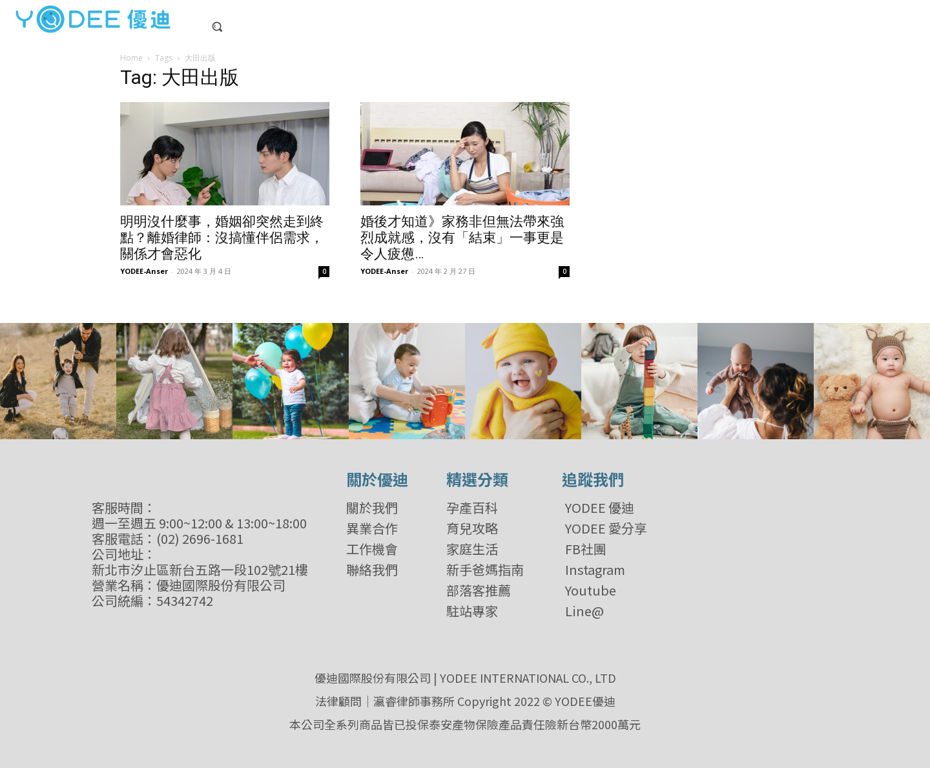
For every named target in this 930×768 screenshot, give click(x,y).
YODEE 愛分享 (606, 528)
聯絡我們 (372, 569)
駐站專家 (472, 611)
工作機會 (372, 549)
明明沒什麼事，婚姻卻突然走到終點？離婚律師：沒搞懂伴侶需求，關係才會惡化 (222, 238)
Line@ (584, 611)
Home (131, 57)
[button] (217, 26)
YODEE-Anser (144, 271)
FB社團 (585, 549)
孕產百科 (472, 507)
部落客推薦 (478, 590)
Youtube (590, 590)
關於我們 (372, 507)
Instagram (595, 569)
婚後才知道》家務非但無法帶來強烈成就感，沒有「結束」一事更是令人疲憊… (462, 238)
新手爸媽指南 (485, 569)
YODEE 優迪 (599, 507)
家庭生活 (472, 549)
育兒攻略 (472, 528)
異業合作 (372, 528)
